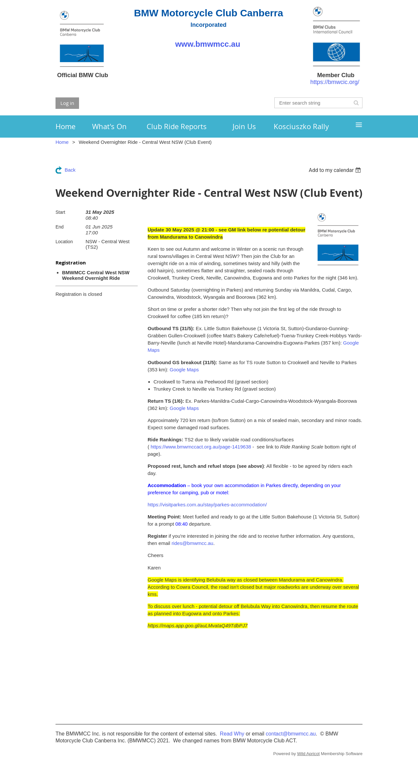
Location (64, 241)
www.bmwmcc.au (208, 44)
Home (62, 142)
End (60, 226)
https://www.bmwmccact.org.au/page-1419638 (201, 446)
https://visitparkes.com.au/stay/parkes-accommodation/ (207, 504)
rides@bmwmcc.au (192, 543)
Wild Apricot (308, 753)
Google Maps (184, 369)
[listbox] (335, 170)
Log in (67, 103)
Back (70, 170)
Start (60, 212)
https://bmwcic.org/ (334, 82)
